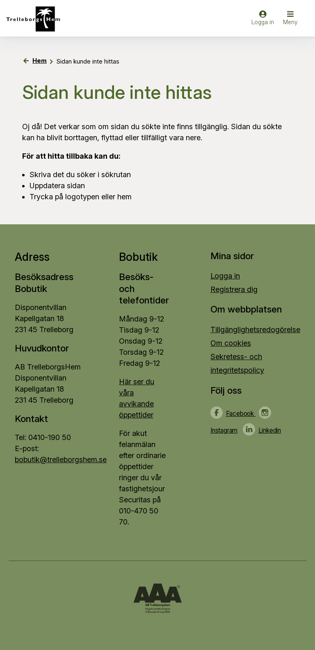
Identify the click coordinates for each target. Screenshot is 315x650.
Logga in (225, 275)
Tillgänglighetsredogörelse (255, 329)
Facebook (241, 413)
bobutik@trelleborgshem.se (61, 459)
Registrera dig (234, 289)
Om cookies (230, 343)
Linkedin (269, 430)
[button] (290, 19)
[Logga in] (262, 21)
